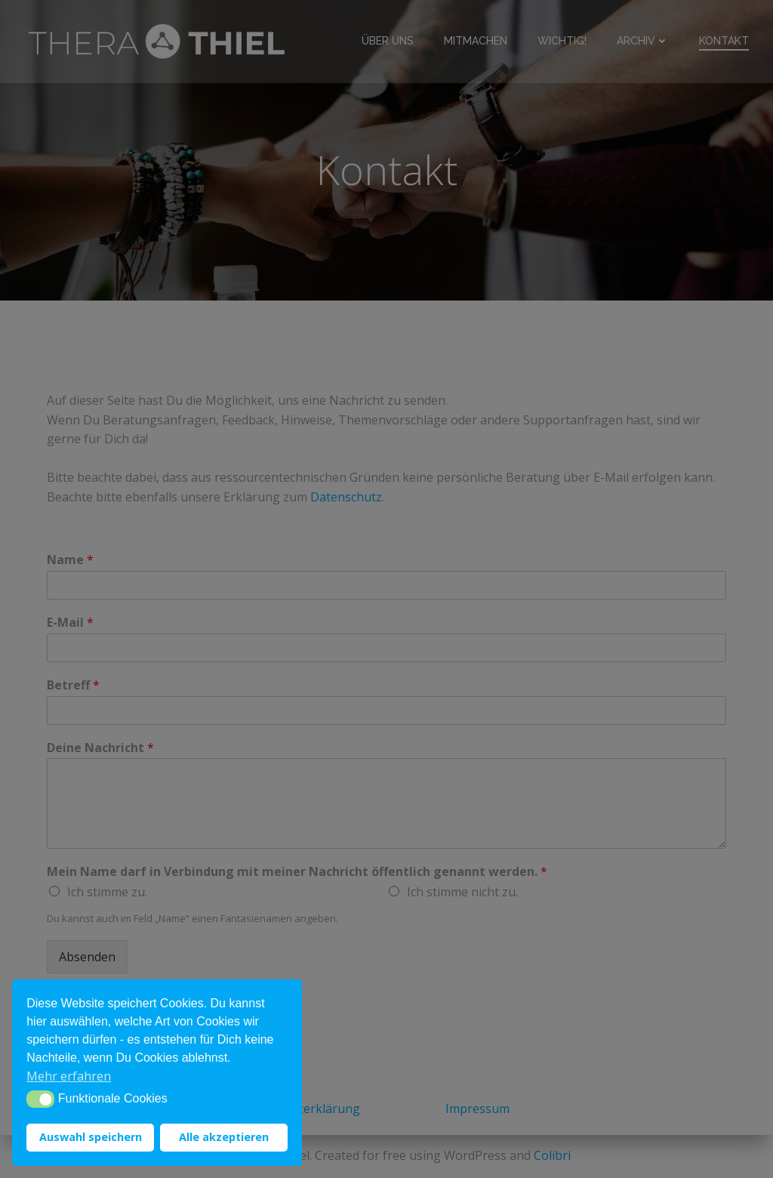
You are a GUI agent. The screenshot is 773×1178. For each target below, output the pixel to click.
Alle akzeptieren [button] (224, 1137)
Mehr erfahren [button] (68, 1076)
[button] (40, 1098)
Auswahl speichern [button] (90, 1137)
